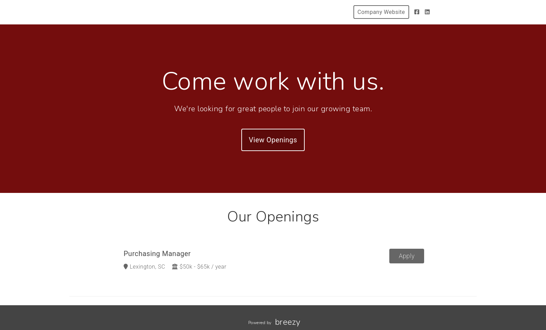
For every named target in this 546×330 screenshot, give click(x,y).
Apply (407, 256)
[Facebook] (417, 12)
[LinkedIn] (427, 12)
